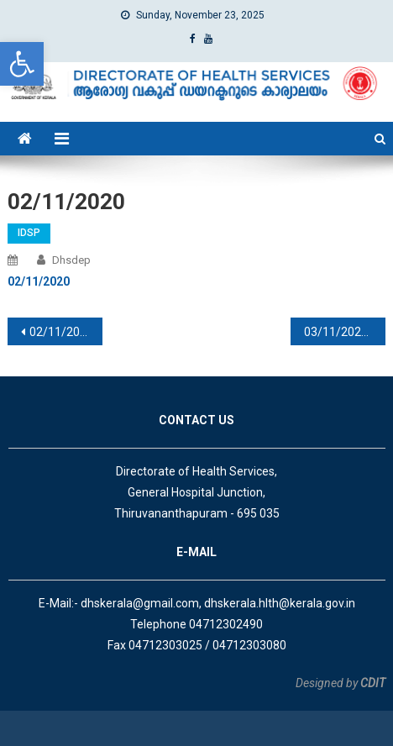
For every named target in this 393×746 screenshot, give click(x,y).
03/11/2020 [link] (336, 332)
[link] (22, 64)
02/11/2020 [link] (61, 332)
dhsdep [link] (71, 260)
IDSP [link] (29, 233)
